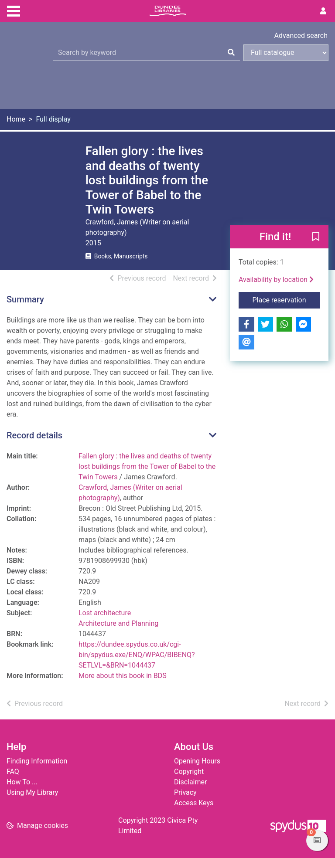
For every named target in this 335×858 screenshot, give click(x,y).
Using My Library (32, 792)
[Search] (231, 52)
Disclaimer (190, 782)
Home (16, 119)
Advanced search (301, 35)
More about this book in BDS (123, 675)
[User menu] (323, 11)
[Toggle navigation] (13, 10)
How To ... (22, 782)
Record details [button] (34, 435)
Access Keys (193, 803)
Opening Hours (197, 761)
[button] (316, 237)
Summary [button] (25, 299)
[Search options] (285, 52)
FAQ (13, 771)
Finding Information (37, 761)
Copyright (189, 771)
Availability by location (276, 279)
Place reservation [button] (286, 299)
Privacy (185, 792)
